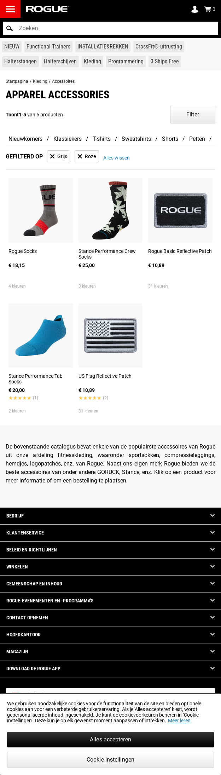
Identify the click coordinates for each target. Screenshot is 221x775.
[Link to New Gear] (12, 46)
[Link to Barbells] (20, 61)
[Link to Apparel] (92, 61)
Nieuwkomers (25, 138)
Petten (197, 138)
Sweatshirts (136, 138)
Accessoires (63, 81)
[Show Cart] (209, 9)
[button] (9, 28)
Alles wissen (116, 158)
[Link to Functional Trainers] (48, 46)
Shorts (170, 138)
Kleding (40, 81)
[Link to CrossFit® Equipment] (158, 46)
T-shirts (102, 138)
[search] (110, 28)
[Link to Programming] (126, 61)
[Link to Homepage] (47, 9)
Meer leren (179, 720)
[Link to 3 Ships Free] (165, 61)
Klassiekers (67, 138)
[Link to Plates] (60, 61)
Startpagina (17, 81)
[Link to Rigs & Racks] (102, 46)
